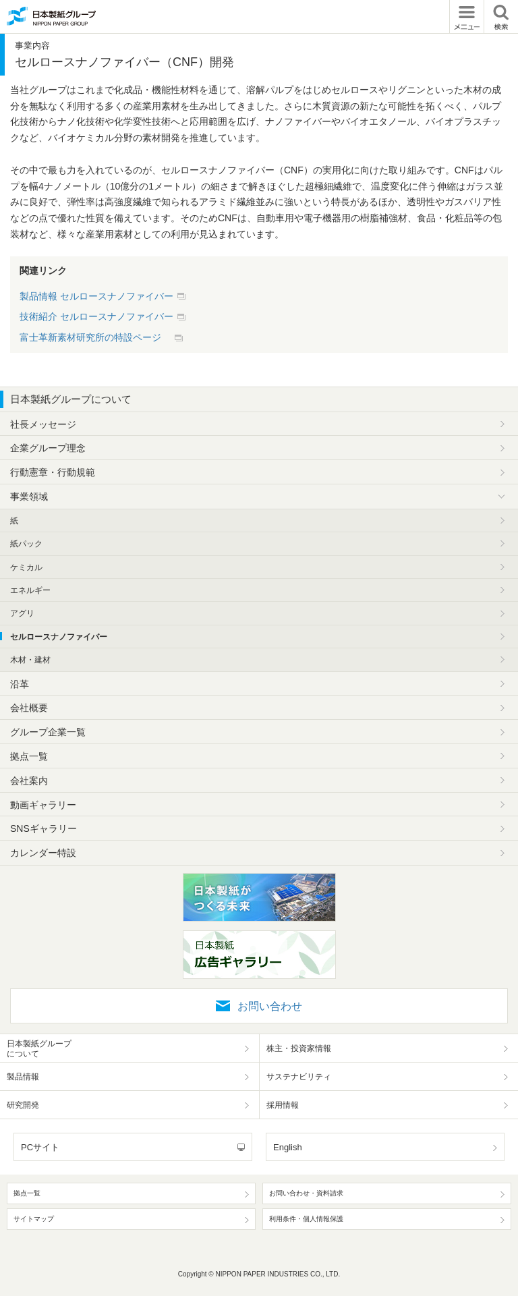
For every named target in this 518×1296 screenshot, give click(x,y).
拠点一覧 (29, 756)
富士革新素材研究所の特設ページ (95, 337)
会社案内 (29, 780)
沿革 (19, 684)
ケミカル (26, 567)
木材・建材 (30, 660)
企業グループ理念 (48, 448)
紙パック (26, 543)
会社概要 (29, 707)
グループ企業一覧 (48, 732)
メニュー (466, 16)
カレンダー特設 (43, 852)
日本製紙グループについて (71, 399)
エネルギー (30, 590)
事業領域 (29, 496)
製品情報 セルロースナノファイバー (96, 296)
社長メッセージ (43, 424)
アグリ (22, 613)
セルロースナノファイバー (58, 637)
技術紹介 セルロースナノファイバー (96, 316)
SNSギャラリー (43, 828)
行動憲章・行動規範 (52, 472)
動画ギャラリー (43, 804)
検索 (501, 16)
